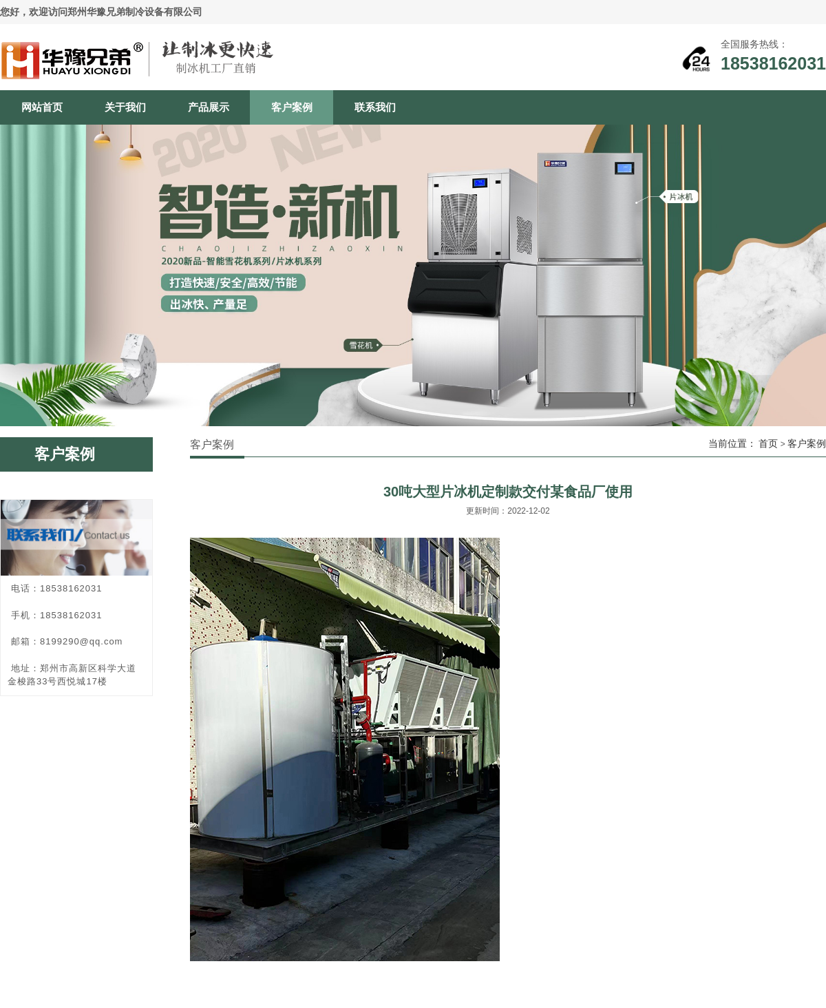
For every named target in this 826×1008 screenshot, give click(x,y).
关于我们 (125, 107)
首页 (768, 443)
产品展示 (208, 107)
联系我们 (375, 107)
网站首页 (42, 107)
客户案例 (292, 107)
